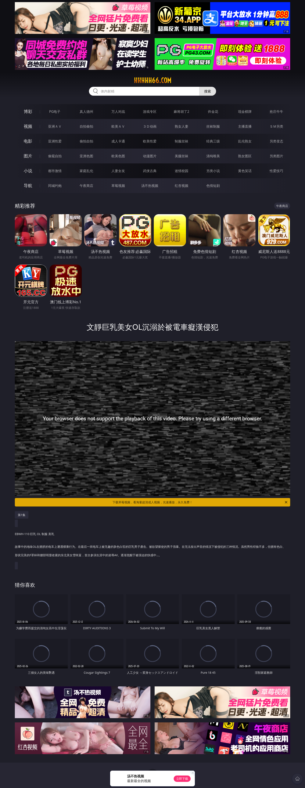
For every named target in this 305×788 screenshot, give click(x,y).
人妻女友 (118, 170)
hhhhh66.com (152, 80)
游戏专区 (150, 111)
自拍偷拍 (86, 126)
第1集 (21, 515)
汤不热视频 (149, 185)
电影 (28, 141)
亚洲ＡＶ (55, 126)
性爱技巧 (276, 170)
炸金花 (213, 111)
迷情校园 (181, 170)
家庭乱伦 (86, 170)
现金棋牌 (245, 111)
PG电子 (54, 111)
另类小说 (213, 170)
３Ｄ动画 (150, 126)
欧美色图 (118, 156)
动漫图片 (150, 156)
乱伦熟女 (245, 141)
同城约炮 (55, 185)
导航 (28, 185)
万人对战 (118, 111)
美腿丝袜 (181, 156)
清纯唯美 (213, 156)
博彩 (28, 111)
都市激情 (55, 170)
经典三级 (213, 141)
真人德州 (86, 111)
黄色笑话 (245, 170)
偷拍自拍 (86, 141)
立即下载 (182, 779)
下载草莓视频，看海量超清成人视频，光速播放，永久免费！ (200, 502)
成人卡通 (118, 141)
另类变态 (276, 141)
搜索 (207, 91)
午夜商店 (86, 185)
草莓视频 (118, 185)
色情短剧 (213, 185)
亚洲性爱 (55, 141)
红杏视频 (181, 185)
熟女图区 (245, 156)
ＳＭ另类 (276, 126)
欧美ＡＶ (118, 126)
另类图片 (276, 156)
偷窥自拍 (55, 156)
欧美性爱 (150, 141)
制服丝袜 (181, 141)
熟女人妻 (181, 126)
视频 (28, 126)
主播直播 (245, 126)
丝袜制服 (213, 126)
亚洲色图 (86, 156)
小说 (28, 171)
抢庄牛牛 (276, 111)
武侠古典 (150, 170)
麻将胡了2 (181, 111)
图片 (28, 156)
